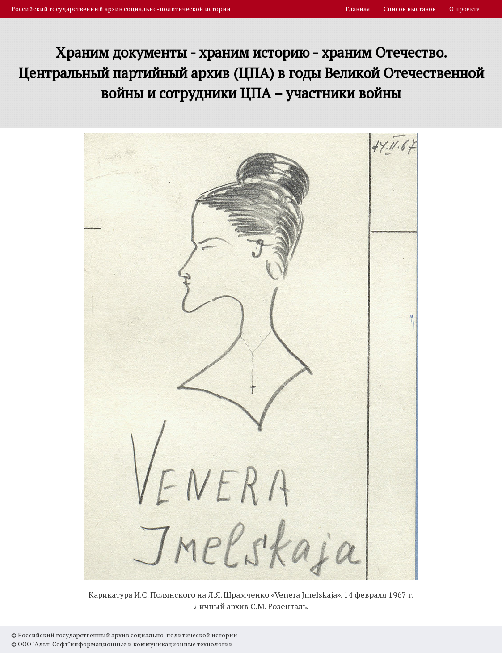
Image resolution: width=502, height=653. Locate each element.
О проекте (464, 8)
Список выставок (410, 8)
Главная (358, 8)
